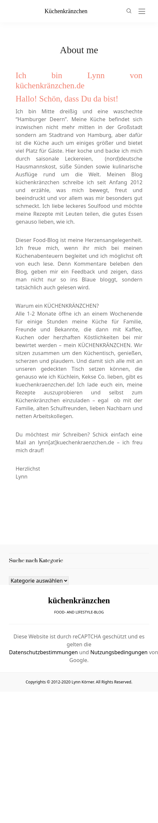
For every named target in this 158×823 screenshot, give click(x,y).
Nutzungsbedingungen (119, 652)
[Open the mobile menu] (142, 11)
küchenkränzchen (66, 11)
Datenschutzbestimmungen (43, 652)
